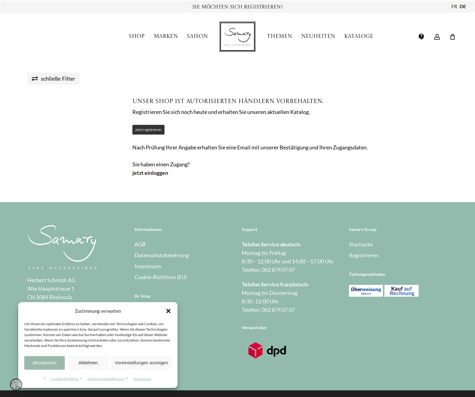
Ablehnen (88, 362)
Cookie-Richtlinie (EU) (161, 277)
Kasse (141, 322)
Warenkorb (148, 332)
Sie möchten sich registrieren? (237, 7)
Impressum (142, 378)
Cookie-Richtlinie (64, 378)
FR (454, 6)
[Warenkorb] (452, 36)
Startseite (361, 244)
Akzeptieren (44, 362)
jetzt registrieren (148, 129)
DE (463, 6)
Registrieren (363, 255)
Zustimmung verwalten (16, 384)
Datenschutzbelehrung (106, 378)
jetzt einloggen (150, 172)
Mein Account (151, 311)
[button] (168, 311)
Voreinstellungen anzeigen (141, 362)
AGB (140, 244)
